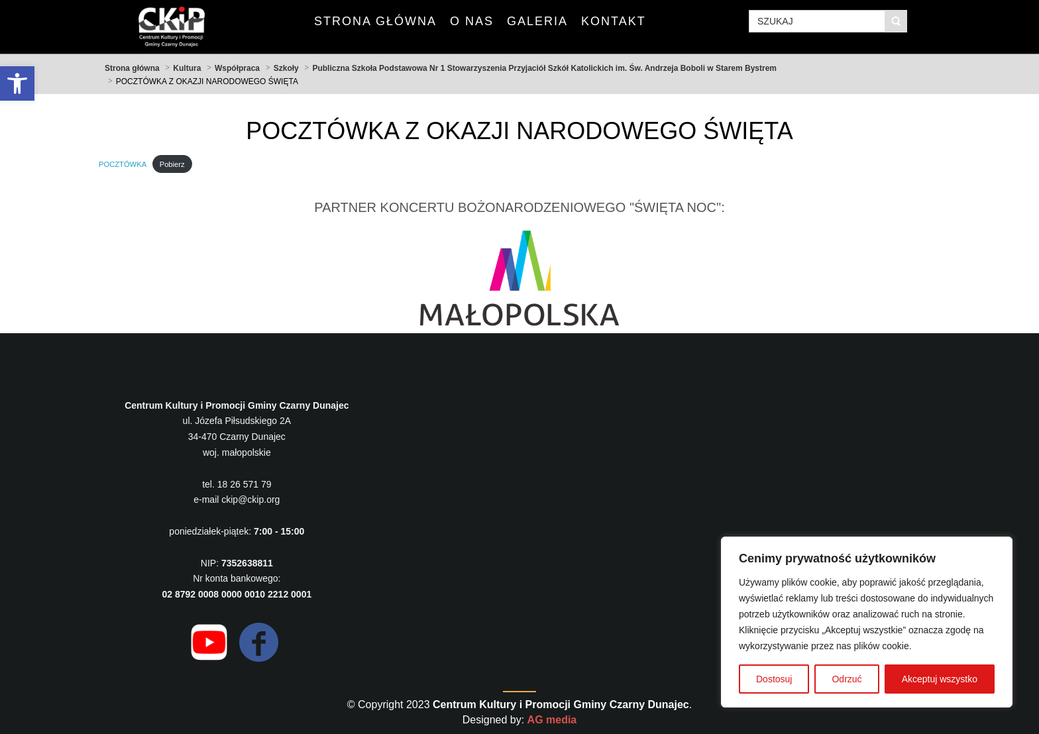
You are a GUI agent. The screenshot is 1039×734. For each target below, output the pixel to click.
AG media (552, 719)
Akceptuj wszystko (939, 679)
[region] (866, 622)
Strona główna (132, 68)
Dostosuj (774, 679)
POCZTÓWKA (122, 164)
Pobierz (172, 164)
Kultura (187, 68)
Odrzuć (846, 679)
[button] (17, 83)
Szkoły (286, 68)
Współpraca (237, 68)
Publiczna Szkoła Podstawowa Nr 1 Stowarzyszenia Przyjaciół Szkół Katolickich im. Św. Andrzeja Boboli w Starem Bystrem (544, 68)
